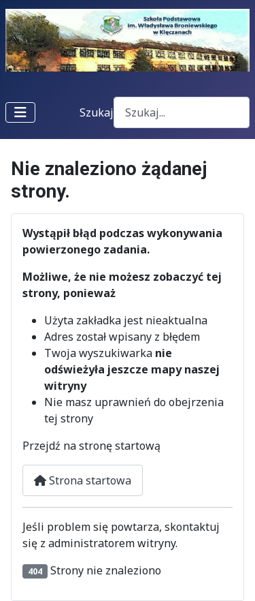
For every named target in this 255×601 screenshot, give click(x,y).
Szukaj (97, 112)
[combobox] (182, 112)
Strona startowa (82, 480)
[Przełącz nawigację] (20, 112)
